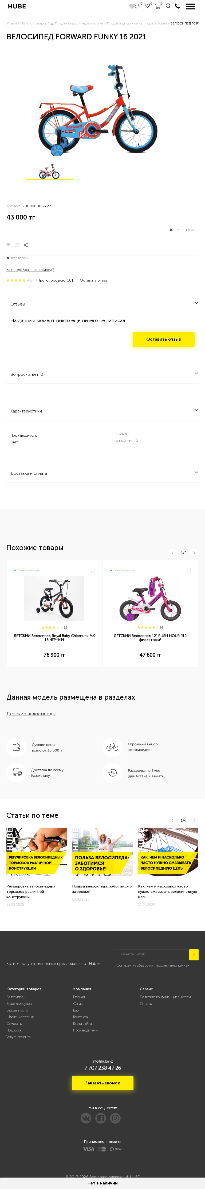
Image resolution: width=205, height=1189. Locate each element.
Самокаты (14, 1024)
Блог (76, 1010)
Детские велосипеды (31, 714)
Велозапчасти (17, 1010)
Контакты (80, 1017)
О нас (78, 1004)
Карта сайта (82, 1024)
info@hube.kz (102, 1061)
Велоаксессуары (19, 1004)
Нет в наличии (103, 1183)
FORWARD (120, 434)
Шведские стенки (20, 1017)
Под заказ (13, 1030)
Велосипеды (16, 997)
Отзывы (146, 1004)
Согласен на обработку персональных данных (153, 965)
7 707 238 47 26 (102, 1068)
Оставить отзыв (94, 280)
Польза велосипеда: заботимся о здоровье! (102, 889)
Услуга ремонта (18, 1037)
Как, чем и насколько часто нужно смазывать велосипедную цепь (167, 891)
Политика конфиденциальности (165, 997)
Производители (85, 1030)
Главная (79, 997)
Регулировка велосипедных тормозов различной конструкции (30, 891)
